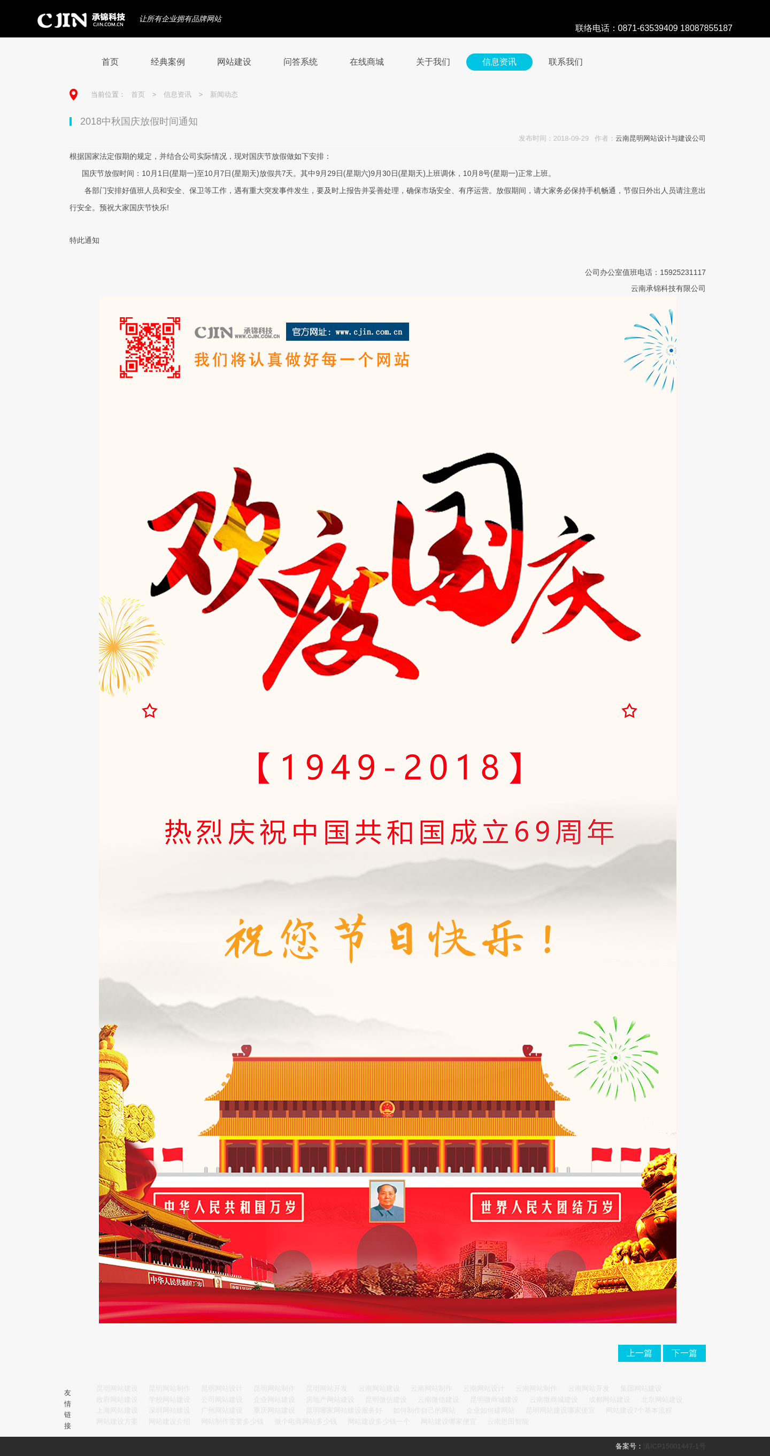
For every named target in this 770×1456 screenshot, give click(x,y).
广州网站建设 (222, 1410)
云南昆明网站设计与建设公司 (660, 138)
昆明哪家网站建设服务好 (344, 1410)
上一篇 (639, 1353)
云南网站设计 (484, 1388)
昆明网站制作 (169, 1388)
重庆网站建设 (274, 1410)
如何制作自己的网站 (424, 1410)
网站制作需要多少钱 (232, 1421)
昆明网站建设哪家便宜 (560, 1410)
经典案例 (168, 61)
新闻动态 (224, 94)
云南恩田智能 (508, 1421)
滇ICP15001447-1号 (674, 1446)
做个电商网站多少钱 (305, 1421)
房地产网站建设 (330, 1400)
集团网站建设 (641, 1388)
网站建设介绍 (169, 1421)
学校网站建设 (169, 1400)
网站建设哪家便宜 (448, 1421)
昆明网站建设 (117, 1388)
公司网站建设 (222, 1400)
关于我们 (433, 61)
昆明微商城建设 (494, 1400)
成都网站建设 (609, 1400)
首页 (110, 61)
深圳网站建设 (169, 1410)
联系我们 (566, 61)
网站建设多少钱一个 (379, 1421)
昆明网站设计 (222, 1388)
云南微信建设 (438, 1400)
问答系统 (300, 61)
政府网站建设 (117, 1400)
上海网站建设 (117, 1410)
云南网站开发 (589, 1388)
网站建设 (234, 61)
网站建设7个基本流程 (639, 1410)
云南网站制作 (431, 1388)
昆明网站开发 (327, 1388)
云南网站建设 (379, 1388)
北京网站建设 (662, 1400)
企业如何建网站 (490, 1410)
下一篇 (684, 1353)
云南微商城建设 (553, 1400)
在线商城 (367, 61)
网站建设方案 (117, 1421)
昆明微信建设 (386, 1400)
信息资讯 (499, 61)
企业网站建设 (274, 1400)
